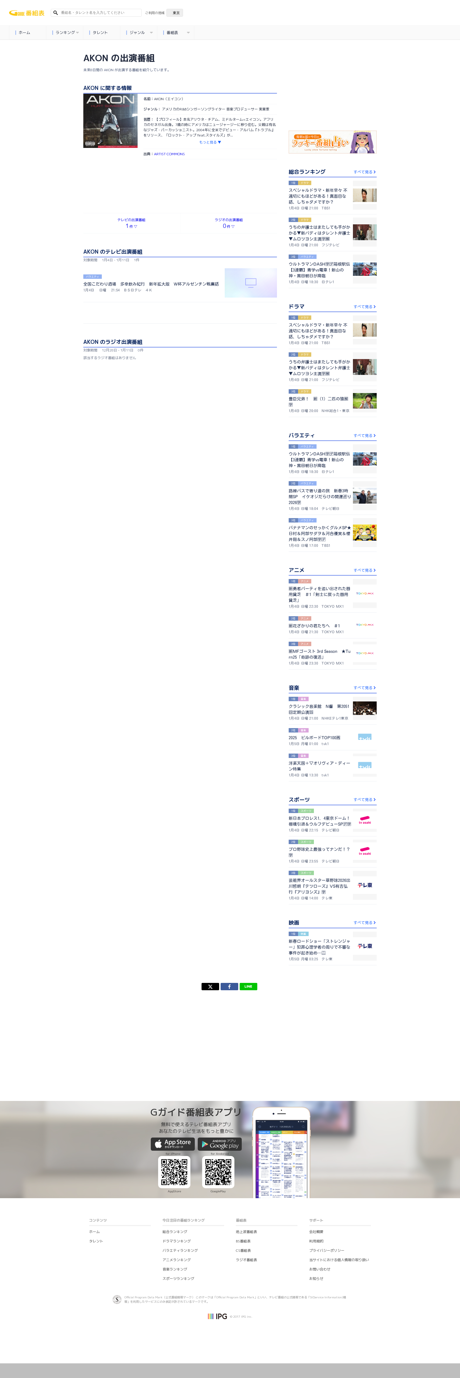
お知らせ (316, 1278)
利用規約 (316, 1241)
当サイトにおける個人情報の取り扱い (339, 1259)
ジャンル (139, 32)
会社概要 (316, 1231)
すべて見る (365, 172)
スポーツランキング (178, 1278)
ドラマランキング (177, 1241)
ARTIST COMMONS (169, 153)
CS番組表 (243, 1250)
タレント (98, 32)
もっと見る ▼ (210, 142)
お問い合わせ (319, 1269)
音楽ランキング (175, 1269)
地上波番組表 (246, 1231)
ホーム (23, 32)
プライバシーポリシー (326, 1250)
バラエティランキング (180, 1250)
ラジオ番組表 (246, 1259)
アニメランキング (177, 1259)
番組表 (176, 32)
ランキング (65, 32)
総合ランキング (175, 1231)
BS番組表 (243, 1241)
